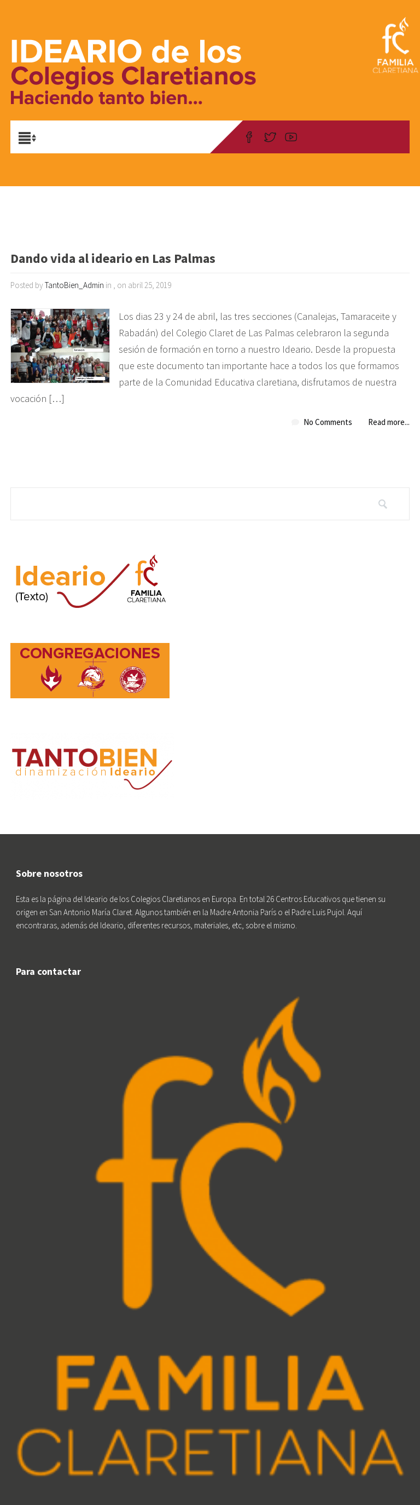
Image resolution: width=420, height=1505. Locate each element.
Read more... (389, 422)
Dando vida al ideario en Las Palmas (112, 259)
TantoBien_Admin (74, 285)
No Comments (328, 422)
